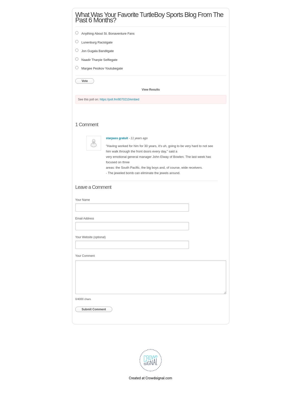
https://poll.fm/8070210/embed (119, 99)
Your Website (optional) (90, 237)
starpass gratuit (117, 138)
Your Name (82, 200)
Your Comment (85, 256)
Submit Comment (94, 309)
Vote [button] (85, 81)
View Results (151, 89)
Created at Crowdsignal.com (150, 378)
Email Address (84, 218)
